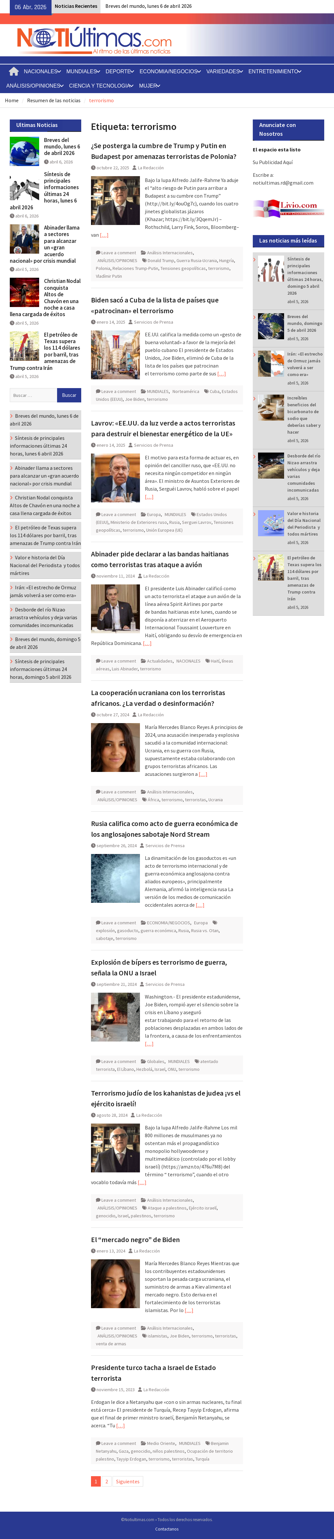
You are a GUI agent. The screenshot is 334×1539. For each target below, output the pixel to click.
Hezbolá (144, 1069)
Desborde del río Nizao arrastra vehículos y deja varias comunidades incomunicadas (43, 617)
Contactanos (166, 1529)
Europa (154, 514)
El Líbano (125, 1069)
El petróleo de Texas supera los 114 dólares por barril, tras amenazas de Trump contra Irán (304, 578)
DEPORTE (118, 71)
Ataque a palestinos (167, 1208)
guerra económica (158, 930)
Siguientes (128, 1481)
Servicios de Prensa (153, 322)
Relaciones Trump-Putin (135, 268)
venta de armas (111, 1344)
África (153, 800)
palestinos (141, 1216)
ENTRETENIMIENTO (273, 71)
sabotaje (104, 938)
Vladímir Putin (109, 276)
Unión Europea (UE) (164, 530)
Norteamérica (186, 391)
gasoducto (127, 930)
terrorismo (218, 268)
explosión (105, 930)
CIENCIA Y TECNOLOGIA (99, 86)
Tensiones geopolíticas (183, 268)
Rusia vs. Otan (205, 930)
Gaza (124, 1451)
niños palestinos (169, 1451)
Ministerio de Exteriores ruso (139, 522)
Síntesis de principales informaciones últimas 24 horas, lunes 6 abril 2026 (44, 191)
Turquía (202, 1459)
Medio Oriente (161, 1443)
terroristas (195, 800)
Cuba (215, 391)
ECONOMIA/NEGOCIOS (169, 71)
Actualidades (160, 661)
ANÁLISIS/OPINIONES (33, 86)
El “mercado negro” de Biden (135, 1239)
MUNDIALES (82, 71)
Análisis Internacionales (170, 253)
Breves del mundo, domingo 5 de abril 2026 (304, 323)
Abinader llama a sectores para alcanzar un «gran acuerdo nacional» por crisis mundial (45, 244)
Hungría (226, 260)
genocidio (105, 1216)
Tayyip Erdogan (131, 1459)
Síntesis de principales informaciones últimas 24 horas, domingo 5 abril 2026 (40, 669)
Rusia (174, 522)
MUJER (148, 86)
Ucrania (215, 800)
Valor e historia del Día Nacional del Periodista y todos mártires (45, 565)
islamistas (157, 1336)
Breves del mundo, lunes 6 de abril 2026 (148, 6)
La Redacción (151, 168)
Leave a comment (118, 253)
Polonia (103, 268)
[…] (104, 234)
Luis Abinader (125, 669)
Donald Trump (161, 260)
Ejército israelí (203, 1208)
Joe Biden (134, 399)
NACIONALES (40, 71)
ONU (172, 1069)
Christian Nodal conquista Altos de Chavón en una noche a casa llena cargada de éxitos (45, 297)
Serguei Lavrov (196, 522)
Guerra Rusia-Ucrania (196, 260)
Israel (160, 1069)
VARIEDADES (223, 71)
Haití (215, 661)
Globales (155, 1061)
